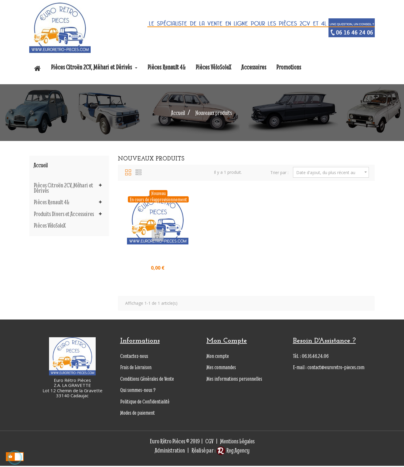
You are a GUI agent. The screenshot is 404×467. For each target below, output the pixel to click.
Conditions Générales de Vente (147, 380)
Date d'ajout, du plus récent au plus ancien (332, 172)
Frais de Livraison (136, 368)
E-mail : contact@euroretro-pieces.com (328, 368)
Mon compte (217, 357)
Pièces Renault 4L (51, 202)
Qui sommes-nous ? (138, 391)
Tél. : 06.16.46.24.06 (311, 357)
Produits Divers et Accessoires (64, 214)
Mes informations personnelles (234, 380)
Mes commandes (221, 368)
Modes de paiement (137, 414)
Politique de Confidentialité (145, 402)
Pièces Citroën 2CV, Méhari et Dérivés (63, 188)
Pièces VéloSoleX (50, 225)
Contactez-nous (134, 357)
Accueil (41, 165)
